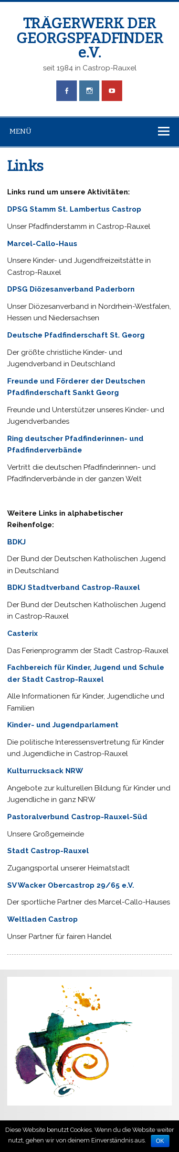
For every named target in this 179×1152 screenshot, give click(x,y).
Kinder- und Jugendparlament (62, 725)
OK (160, 1141)
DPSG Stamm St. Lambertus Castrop (74, 209)
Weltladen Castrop (42, 919)
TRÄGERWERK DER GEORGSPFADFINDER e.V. (89, 38)
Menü (21, 131)
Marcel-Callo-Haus (42, 243)
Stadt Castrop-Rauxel (48, 851)
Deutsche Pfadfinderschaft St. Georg (76, 335)
